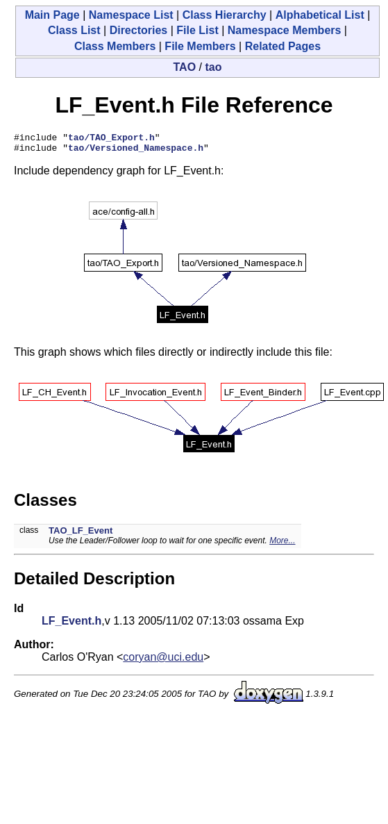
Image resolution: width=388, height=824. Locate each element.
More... (282, 545)
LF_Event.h (71, 625)
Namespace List (131, 15)
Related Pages (283, 46)
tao (213, 67)
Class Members (114, 46)
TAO (185, 67)
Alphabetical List (320, 15)
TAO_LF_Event (80, 534)
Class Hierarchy (225, 15)
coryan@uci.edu (163, 661)
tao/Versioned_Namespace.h (135, 151)
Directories (139, 30)
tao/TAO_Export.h (111, 139)
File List (197, 30)
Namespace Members (284, 30)
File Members (200, 46)
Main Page (52, 15)
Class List (74, 30)
